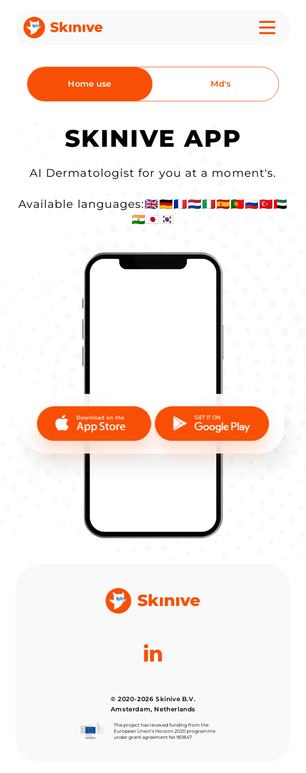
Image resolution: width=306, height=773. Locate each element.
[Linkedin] (153, 677)
